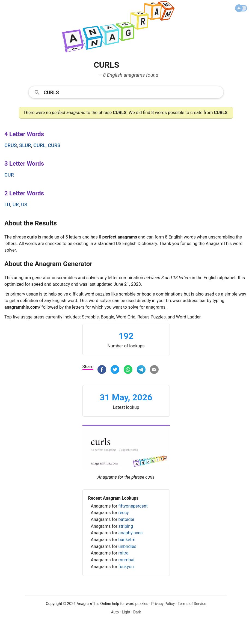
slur (25, 145)
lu (7, 204)
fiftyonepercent (133, 506)
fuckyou (126, 566)
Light (126, 612)
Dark (137, 612)
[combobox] (126, 92)
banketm (126, 539)
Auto (115, 612)
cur (9, 175)
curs (54, 145)
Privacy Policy (163, 603)
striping (125, 526)
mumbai (126, 559)
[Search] (131, 92)
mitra (123, 553)
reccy (123, 512)
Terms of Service (192, 603)
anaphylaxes (130, 532)
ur (16, 204)
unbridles (127, 546)
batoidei (126, 519)
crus (10, 145)
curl (39, 145)
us (24, 204)
